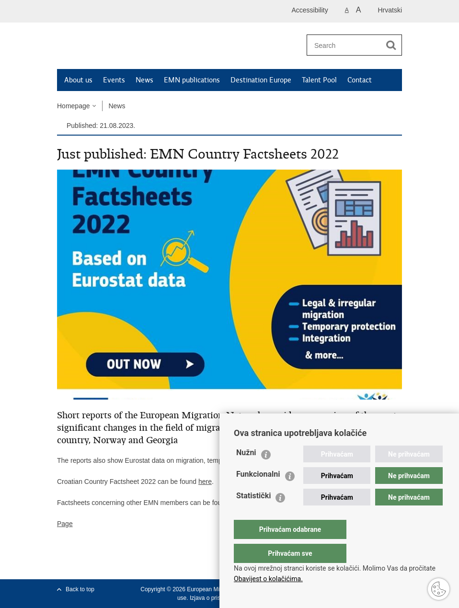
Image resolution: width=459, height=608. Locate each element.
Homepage (73, 106)
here (205, 481)
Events (114, 80)
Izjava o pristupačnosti (218, 598)
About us (78, 80)
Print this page (62, 564)
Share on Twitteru (103, 564)
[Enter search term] (343, 45)
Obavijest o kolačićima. (268, 579)
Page (65, 524)
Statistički (253, 514)
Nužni (246, 471)
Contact (359, 80)
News (144, 80)
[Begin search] (391, 45)
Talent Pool (319, 80)
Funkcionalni (258, 493)
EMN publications (192, 80)
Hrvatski (390, 10)
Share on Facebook (83, 564)
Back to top (80, 589)
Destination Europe (260, 80)
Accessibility (310, 10)
